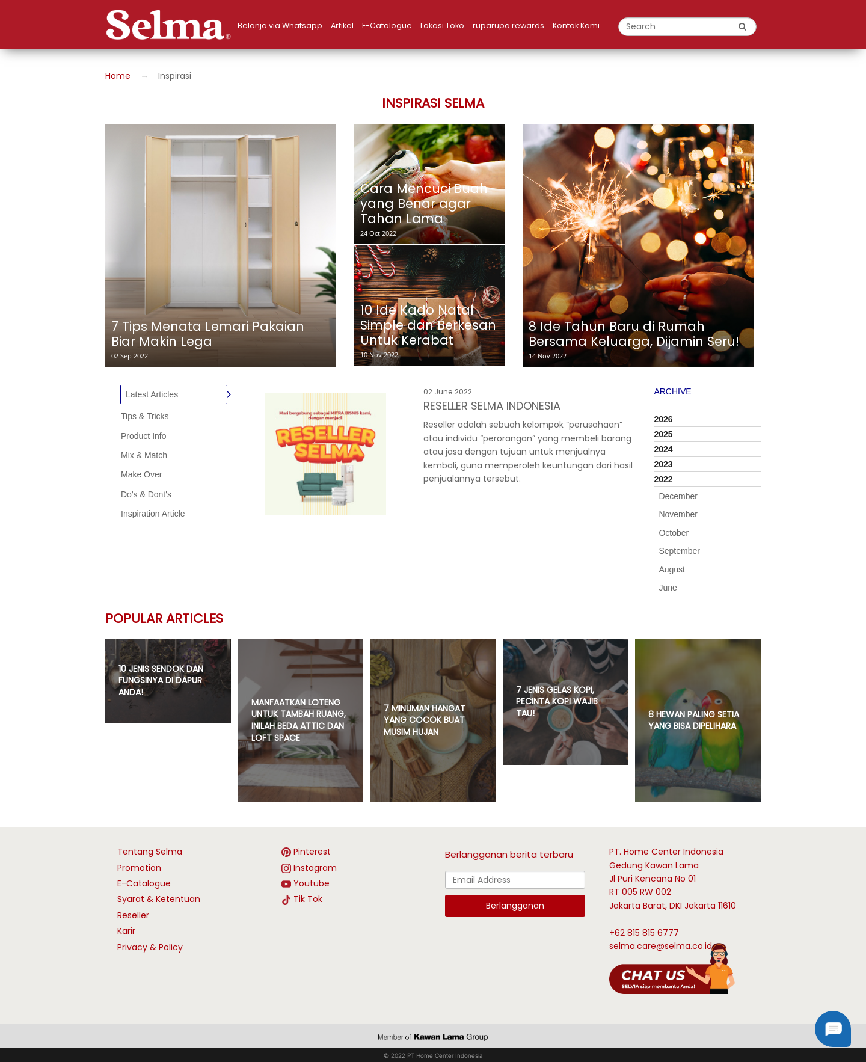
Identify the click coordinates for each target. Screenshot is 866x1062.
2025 (663, 434)
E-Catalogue (387, 25)
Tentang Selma (149, 852)
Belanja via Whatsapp (280, 25)
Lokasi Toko (442, 25)
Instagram (315, 868)
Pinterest (312, 852)
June (668, 587)
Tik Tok (307, 899)
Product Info (144, 436)
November (678, 514)
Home (118, 76)
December (678, 496)
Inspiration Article (153, 513)
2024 (663, 449)
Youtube (311, 883)
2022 (663, 479)
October (674, 533)
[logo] (171, 24)
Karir (126, 931)
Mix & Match (144, 455)
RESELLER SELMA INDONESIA (491, 405)
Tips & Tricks (145, 416)
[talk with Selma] (672, 968)
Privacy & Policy (150, 947)
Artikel (342, 25)
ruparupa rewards (508, 25)
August (672, 569)
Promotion (139, 868)
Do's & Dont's (146, 494)
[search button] (743, 26)
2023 (663, 464)
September (679, 551)
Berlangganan (515, 906)
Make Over (141, 474)
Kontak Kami (576, 25)
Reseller (133, 915)
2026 (663, 419)
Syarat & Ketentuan (158, 899)
